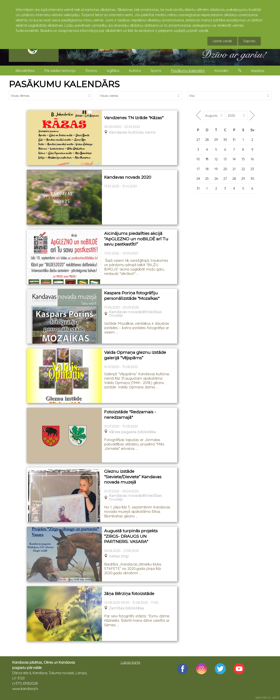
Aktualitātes (25, 70)
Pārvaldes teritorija (59, 70)
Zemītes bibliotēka (126, 608)
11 (207, 159)
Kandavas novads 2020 (127, 177)
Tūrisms (91, 70)
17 (198, 169)
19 (216, 169)
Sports (155, 70)
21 (234, 169)
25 (207, 178)
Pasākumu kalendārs (188, 70)
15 (243, 159)
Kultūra (135, 70)
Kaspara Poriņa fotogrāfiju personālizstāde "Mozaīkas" (131, 295)
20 (225, 169)
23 (252, 169)
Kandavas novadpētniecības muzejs (135, 314)
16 (252, 159)
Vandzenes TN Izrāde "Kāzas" (133, 117)
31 (234, 140)
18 (207, 169)
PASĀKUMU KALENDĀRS (64, 84)
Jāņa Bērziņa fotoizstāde (129, 593)
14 (234, 159)
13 (225, 159)
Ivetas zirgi (119, 556)
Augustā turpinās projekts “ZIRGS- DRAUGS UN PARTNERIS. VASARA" (131, 536)
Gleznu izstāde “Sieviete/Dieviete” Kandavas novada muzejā (132, 477)
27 (198, 140)
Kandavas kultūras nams (132, 132)
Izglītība (113, 70)
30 (225, 140)
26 (216, 178)
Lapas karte (130, 662)
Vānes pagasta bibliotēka (132, 432)
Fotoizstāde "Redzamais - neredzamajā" (130, 414)
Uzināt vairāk (222, 41)
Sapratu (249, 41)
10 (198, 159)
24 (198, 178)
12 (216, 159)
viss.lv (275, 697)
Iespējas (257, 70)
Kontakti (221, 70)
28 (207, 140)
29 (216, 140)
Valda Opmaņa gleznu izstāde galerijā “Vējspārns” (135, 355)
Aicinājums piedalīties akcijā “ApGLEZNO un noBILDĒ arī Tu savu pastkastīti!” (136, 239)
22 (243, 169)
